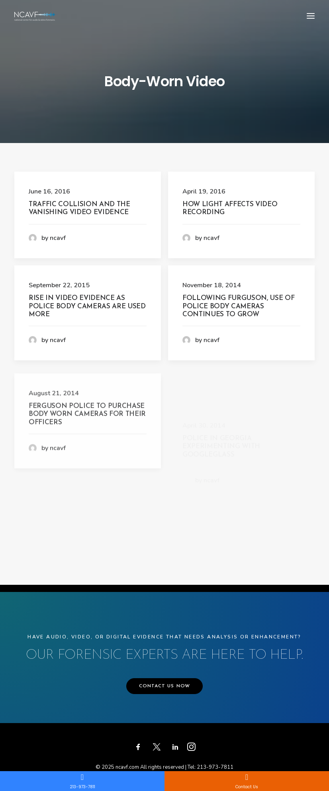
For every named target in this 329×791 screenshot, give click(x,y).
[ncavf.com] (35, 16)
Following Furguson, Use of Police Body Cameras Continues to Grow (238, 306)
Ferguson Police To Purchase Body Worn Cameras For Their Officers (87, 445)
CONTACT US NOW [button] (164, 686)
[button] (310, 15)
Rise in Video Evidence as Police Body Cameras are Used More (87, 306)
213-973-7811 (215, 767)
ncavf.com (127, 767)
